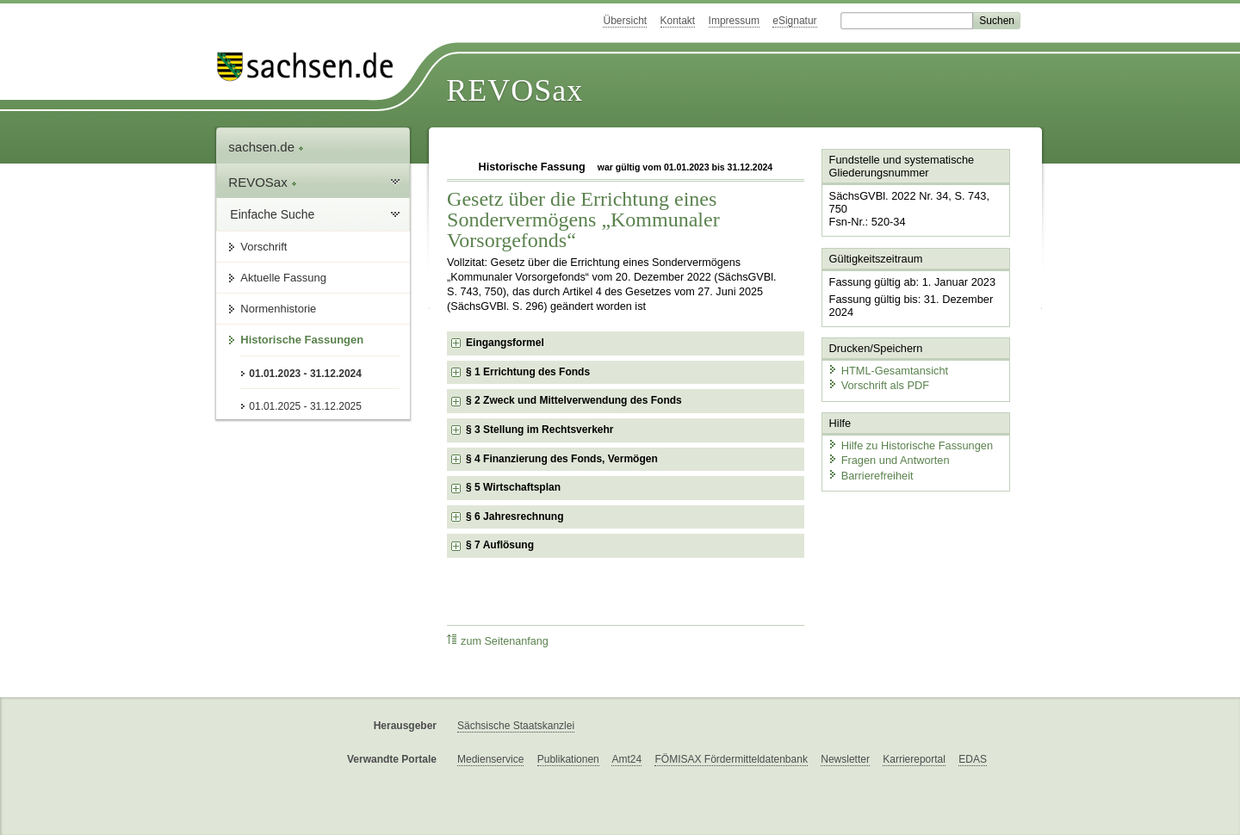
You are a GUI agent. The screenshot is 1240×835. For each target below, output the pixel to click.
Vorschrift (263, 246)
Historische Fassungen (301, 339)
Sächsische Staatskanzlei (515, 726)
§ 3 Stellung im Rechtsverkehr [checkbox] (539, 430)
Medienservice (490, 759)
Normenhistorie (278, 308)
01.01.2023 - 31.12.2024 (305, 374)
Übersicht (625, 21)
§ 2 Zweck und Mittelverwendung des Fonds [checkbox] (574, 400)
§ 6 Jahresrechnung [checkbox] (514, 516)
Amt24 (626, 759)
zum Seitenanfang (498, 640)
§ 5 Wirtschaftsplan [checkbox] (513, 487)
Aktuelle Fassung (283, 277)
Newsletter (845, 759)
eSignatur (794, 21)
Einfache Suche (272, 214)
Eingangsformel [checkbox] (505, 343)
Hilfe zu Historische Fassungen (910, 445)
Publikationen (568, 759)
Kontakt (678, 21)
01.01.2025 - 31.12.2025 (305, 406)
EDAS (972, 759)
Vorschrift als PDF (878, 385)
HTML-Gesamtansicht (888, 370)
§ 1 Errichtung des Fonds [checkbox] (528, 372)
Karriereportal (914, 759)
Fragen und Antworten (889, 460)
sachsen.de (266, 146)
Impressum (734, 21)
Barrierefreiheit (871, 475)
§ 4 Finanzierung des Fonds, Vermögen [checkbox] (562, 459)
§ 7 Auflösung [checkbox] (500, 545)
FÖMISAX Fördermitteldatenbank (730, 759)
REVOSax (514, 90)
